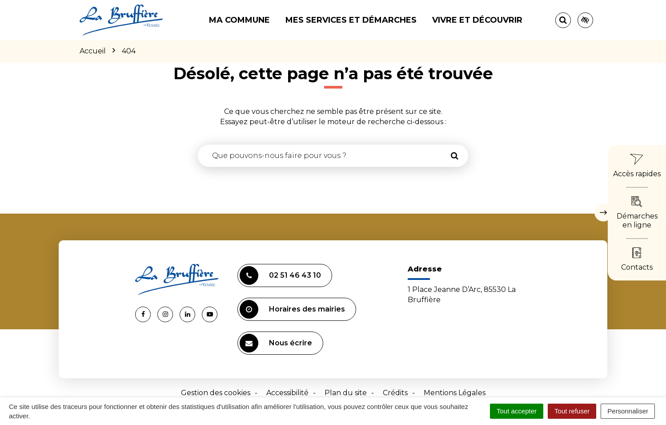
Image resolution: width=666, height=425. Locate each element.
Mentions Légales (454, 393)
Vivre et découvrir (477, 20)
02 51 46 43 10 (280, 275)
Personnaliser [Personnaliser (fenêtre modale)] (627, 411)
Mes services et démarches (351, 20)
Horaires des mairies (292, 309)
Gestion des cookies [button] (215, 393)
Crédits (395, 393)
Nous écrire (276, 343)
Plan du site (346, 393)
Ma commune (239, 20)
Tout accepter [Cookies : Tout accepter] (517, 411)
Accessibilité (287, 393)
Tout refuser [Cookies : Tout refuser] (572, 411)
